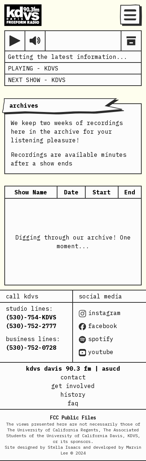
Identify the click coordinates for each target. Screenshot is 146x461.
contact (73, 377)
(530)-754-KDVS (31, 317)
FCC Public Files (73, 417)
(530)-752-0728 (31, 347)
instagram (100, 313)
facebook (98, 326)
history (73, 394)
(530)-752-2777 (31, 325)
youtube (96, 352)
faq (73, 403)
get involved (73, 385)
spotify (96, 339)
